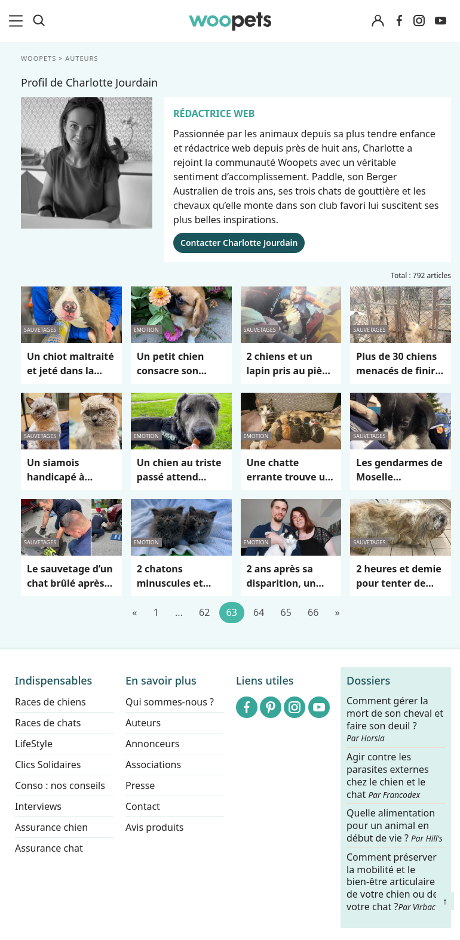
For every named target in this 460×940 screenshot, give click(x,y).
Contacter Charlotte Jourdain (239, 242)
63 (231, 612)
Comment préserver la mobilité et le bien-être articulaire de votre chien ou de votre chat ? (392, 881)
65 (286, 612)
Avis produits (154, 827)
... (179, 612)
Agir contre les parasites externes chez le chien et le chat (387, 775)
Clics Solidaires (48, 764)
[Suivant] (336, 612)
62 (204, 612)
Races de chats (48, 722)
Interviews (38, 806)
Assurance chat (49, 848)
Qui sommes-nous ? (169, 701)
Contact (142, 806)
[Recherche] (39, 21)
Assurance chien (51, 827)
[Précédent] (134, 612)
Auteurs (143, 722)
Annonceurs (152, 743)
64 (258, 612)
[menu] (18, 21)
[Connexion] (377, 21)
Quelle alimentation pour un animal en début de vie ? (394, 826)
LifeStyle (34, 743)
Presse (140, 785)
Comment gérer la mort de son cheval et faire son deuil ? (394, 719)
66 (313, 612)
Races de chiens (50, 701)
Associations (153, 764)
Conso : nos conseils (60, 785)
